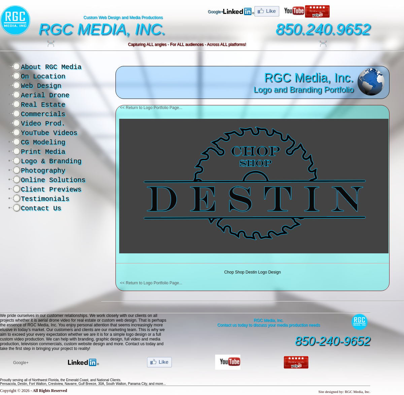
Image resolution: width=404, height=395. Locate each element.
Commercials (43, 114)
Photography (43, 170)
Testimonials (45, 199)
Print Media (43, 151)
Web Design (41, 86)
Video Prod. (43, 123)
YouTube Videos (49, 133)
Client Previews (51, 189)
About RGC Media (51, 67)
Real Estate (43, 104)
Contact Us (41, 208)
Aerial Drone (45, 95)
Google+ (215, 11)
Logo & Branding (51, 161)
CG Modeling (43, 142)
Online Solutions (53, 180)
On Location (43, 76)
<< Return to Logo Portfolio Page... (151, 107)
